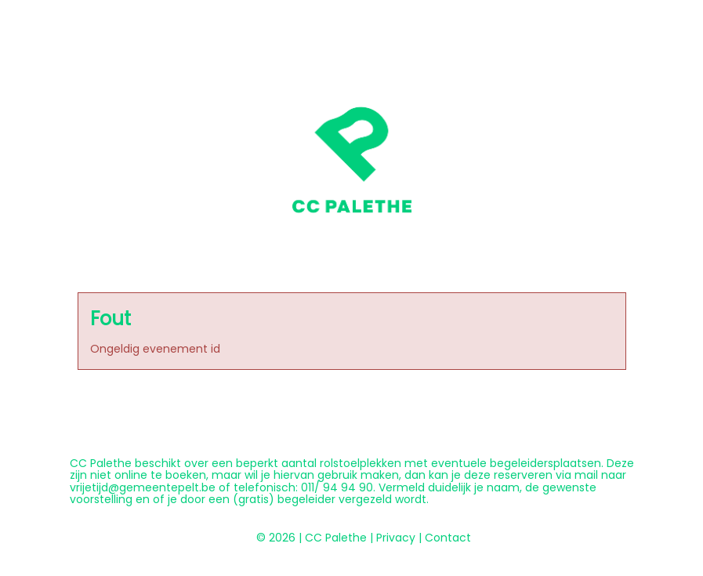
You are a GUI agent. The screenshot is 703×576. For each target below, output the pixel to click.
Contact (448, 537)
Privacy (395, 537)
